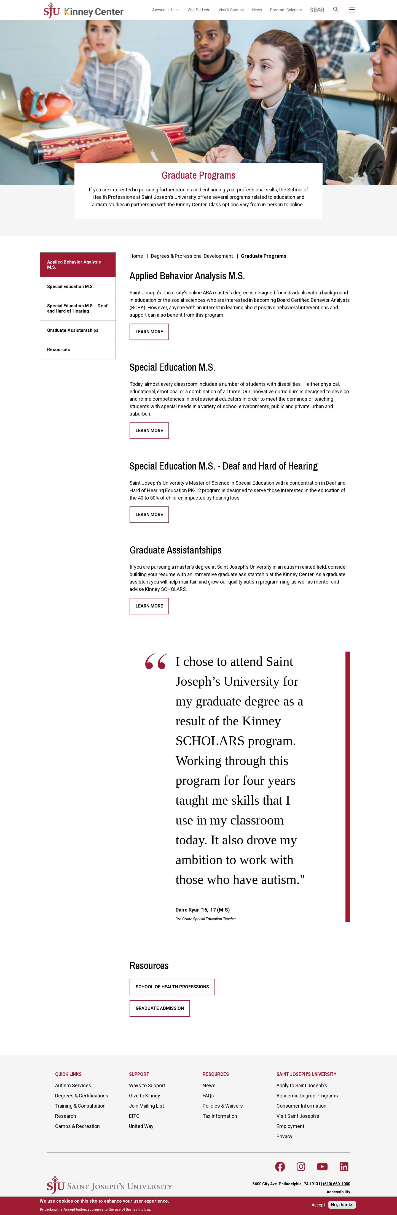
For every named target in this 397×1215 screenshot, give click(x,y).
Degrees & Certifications (81, 1096)
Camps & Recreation (77, 1126)
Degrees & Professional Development (192, 256)
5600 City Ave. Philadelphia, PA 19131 (286, 1184)
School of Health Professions (172, 986)
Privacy (285, 1136)
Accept (318, 1205)
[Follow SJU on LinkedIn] (344, 1167)
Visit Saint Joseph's (298, 1116)
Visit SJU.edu (198, 10)
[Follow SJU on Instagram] (301, 1167)
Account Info (165, 10)
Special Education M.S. (70, 286)
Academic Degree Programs (307, 1096)
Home (136, 256)
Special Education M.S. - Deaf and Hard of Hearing (77, 308)
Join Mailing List (146, 1106)
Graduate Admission (160, 1008)
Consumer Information (301, 1106)
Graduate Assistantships (72, 330)
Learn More (149, 331)
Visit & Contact (231, 10)
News (257, 10)
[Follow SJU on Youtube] (322, 1167)
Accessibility (338, 1192)
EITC (134, 1116)
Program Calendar (286, 10)
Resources (58, 349)
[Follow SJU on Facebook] (280, 1167)
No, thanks (342, 1204)
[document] (104, 1205)
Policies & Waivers (223, 1106)
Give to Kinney (144, 1096)
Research (65, 1116)
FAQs (208, 1096)
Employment (290, 1126)
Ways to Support (147, 1085)
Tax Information (220, 1116)
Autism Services (73, 1085)
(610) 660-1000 (336, 1184)
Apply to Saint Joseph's (302, 1085)
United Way (141, 1126)
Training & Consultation (80, 1106)
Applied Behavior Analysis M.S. (74, 264)
